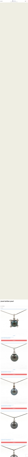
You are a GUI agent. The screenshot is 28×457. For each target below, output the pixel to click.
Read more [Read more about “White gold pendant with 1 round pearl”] (14, 374)
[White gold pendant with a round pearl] (14, 391)
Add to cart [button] (14, 408)
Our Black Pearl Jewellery (4, 337)
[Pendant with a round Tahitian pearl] (14, 425)
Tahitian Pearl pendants (11, 337)
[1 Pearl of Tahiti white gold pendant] (14, 323)
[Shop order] (9, 308)
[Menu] (2, 1)
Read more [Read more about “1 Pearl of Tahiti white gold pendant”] (14, 340)
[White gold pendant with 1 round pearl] (14, 357)
